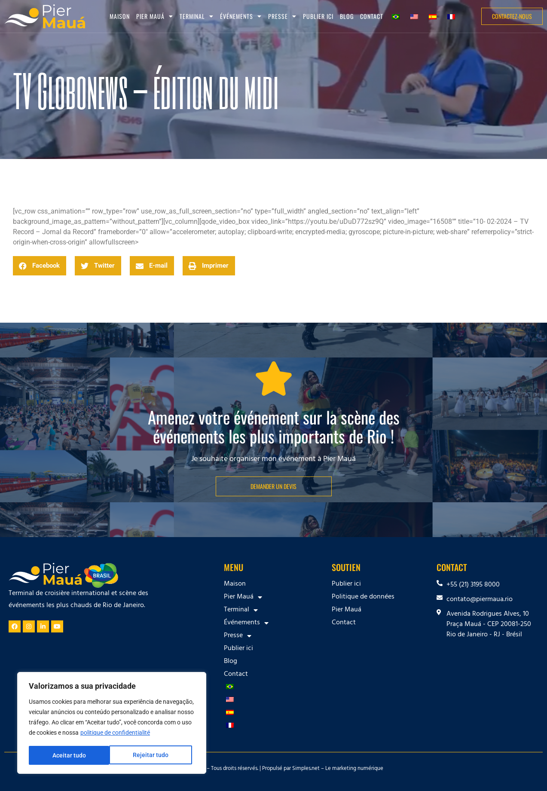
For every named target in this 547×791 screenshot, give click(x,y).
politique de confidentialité (115, 733)
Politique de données (363, 597)
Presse (282, 16)
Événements (241, 16)
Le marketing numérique (354, 769)
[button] (39, 265)
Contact (371, 16)
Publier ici (318, 16)
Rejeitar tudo (70, 755)
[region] (111, 723)
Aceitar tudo (154, 755)
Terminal (197, 16)
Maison (120, 16)
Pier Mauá (154, 16)
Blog (347, 16)
